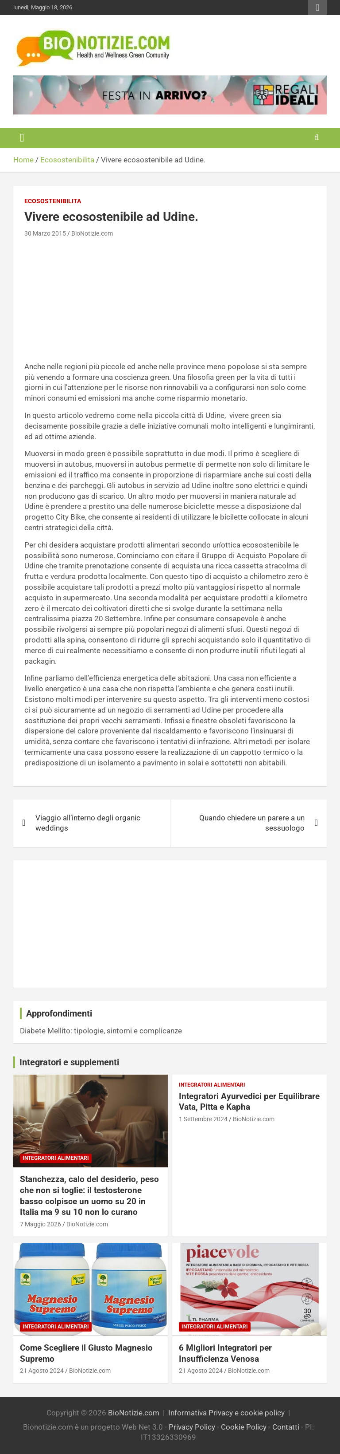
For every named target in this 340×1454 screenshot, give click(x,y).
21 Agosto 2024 (42, 1370)
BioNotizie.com (92, 233)
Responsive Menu (317, 7)
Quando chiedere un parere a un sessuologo (252, 823)
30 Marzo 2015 (45, 233)
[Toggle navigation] (22, 138)
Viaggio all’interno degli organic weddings (87, 823)
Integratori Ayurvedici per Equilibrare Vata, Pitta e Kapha (249, 1101)
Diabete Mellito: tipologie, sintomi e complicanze (101, 1030)
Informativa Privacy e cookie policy (226, 1412)
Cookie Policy (244, 1426)
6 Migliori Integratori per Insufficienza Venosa (225, 1353)
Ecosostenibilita (52, 201)
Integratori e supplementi (69, 1062)
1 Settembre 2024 (203, 1119)
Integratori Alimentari (56, 1158)
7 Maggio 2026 (40, 1224)
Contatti (285, 1426)
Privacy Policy (192, 1426)
